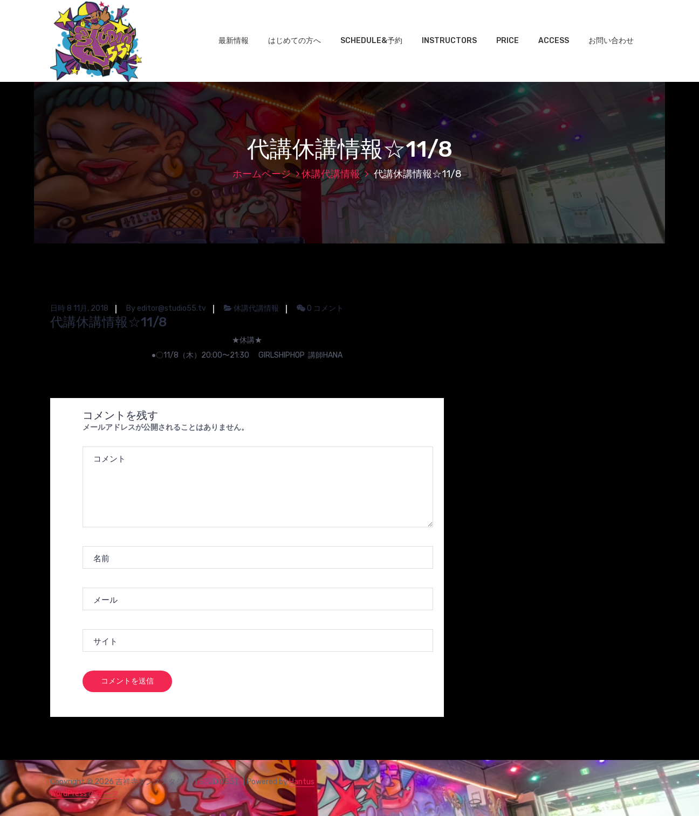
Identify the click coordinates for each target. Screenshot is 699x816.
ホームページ (261, 174)
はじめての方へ (294, 40)
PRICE (507, 40)
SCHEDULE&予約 (371, 40)
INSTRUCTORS (449, 40)
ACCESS (553, 40)
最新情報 (233, 40)
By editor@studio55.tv (166, 308)
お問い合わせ (611, 40)
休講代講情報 (330, 174)
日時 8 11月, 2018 (79, 308)
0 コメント (320, 308)
